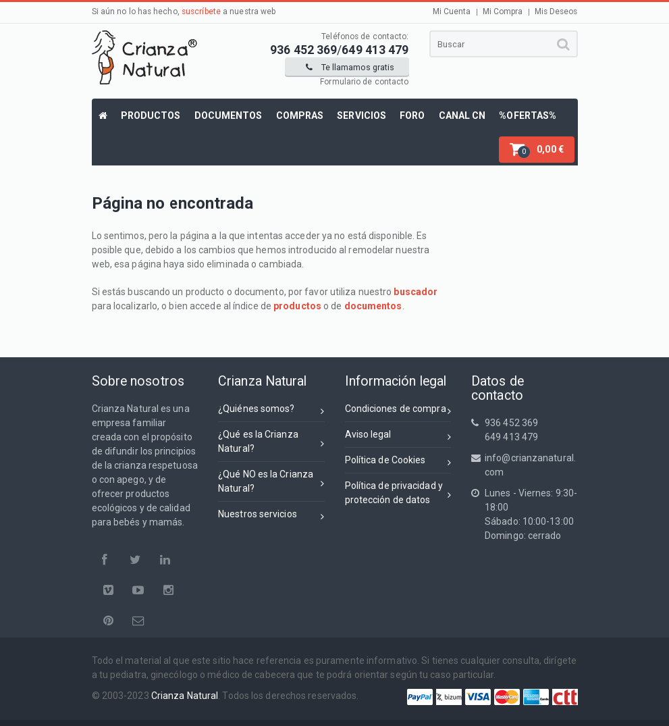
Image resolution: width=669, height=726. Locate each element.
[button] (536, 149)
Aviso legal (398, 436)
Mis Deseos (556, 11)
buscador (415, 291)
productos (297, 306)
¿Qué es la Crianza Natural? (271, 441)
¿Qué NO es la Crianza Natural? (271, 481)
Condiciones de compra (398, 411)
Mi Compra (503, 11)
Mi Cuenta (452, 11)
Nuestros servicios (271, 516)
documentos (373, 306)
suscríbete (201, 11)
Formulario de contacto (364, 81)
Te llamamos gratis (350, 67)
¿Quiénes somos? (271, 411)
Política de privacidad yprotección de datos (398, 492)
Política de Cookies (398, 462)
